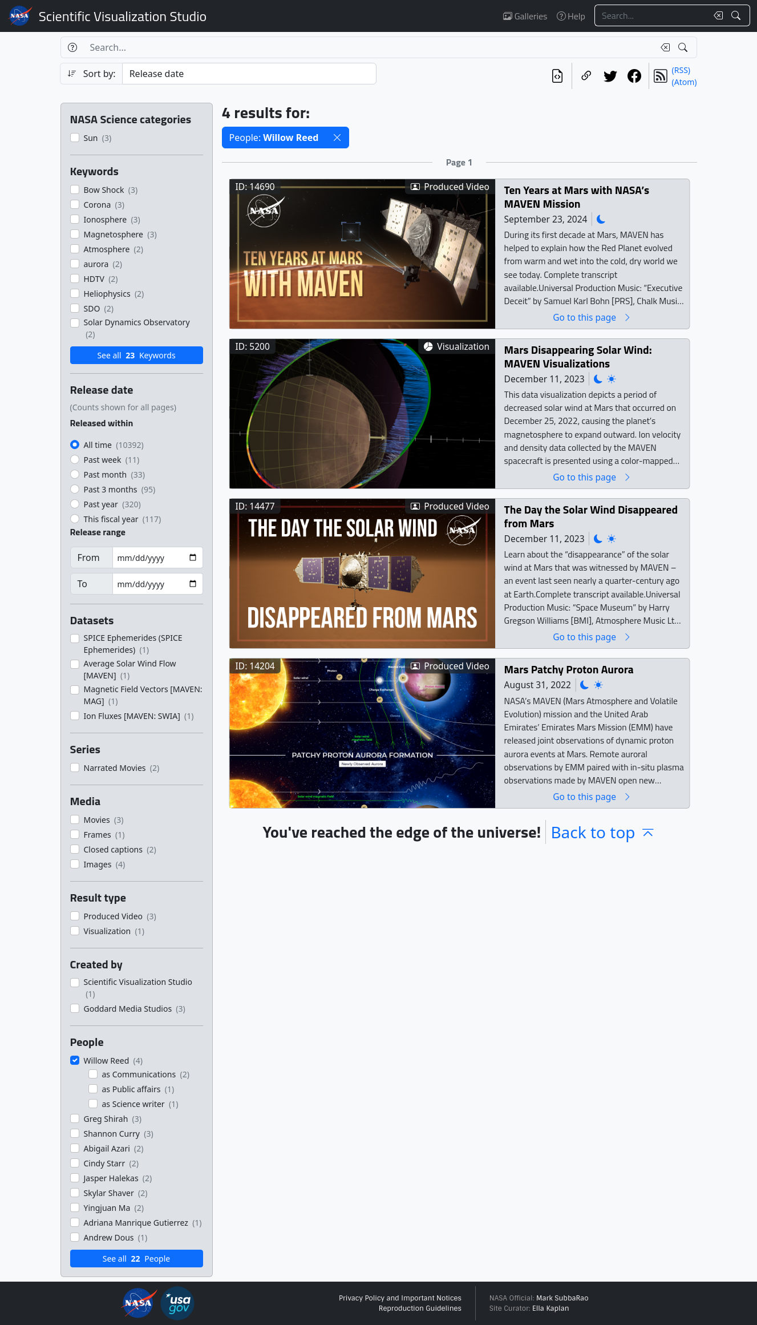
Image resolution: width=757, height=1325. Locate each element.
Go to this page (592, 317)
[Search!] (737, 15)
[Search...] (650, 15)
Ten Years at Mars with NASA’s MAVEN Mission (576, 196)
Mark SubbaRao (562, 1298)
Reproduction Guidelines (420, 1308)
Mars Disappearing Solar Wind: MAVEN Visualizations (577, 356)
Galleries (525, 16)
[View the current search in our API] (557, 76)
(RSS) (681, 69)
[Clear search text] (716, 15)
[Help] (72, 47)
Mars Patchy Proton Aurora (568, 669)
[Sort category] (249, 73)
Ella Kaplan (550, 1308)
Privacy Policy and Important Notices (400, 1298)
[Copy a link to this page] (586, 76)
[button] (337, 137)
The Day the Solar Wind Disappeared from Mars (591, 516)
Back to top (602, 832)
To (82, 583)
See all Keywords (136, 355)
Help (571, 16)
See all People (136, 1258)
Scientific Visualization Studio (123, 16)
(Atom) (684, 81)
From (89, 557)
